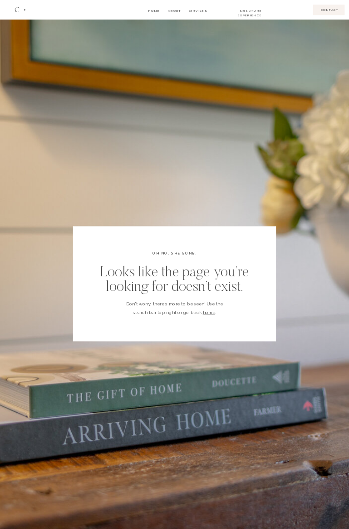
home (209, 312)
